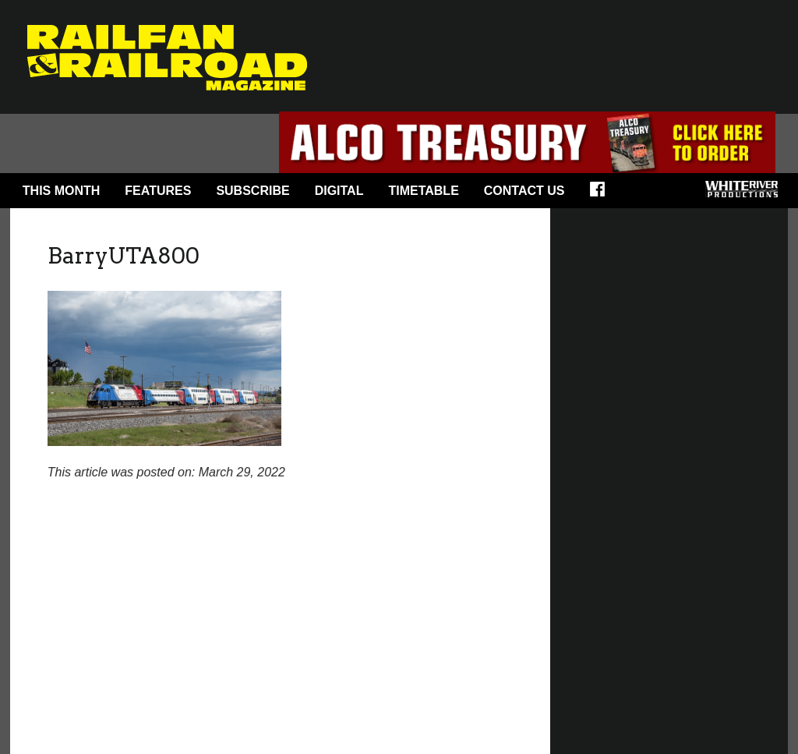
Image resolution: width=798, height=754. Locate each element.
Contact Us (524, 190)
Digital (339, 190)
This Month (62, 190)
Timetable (423, 190)
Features (158, 190)
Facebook (602, 194)
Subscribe (252, 190)
